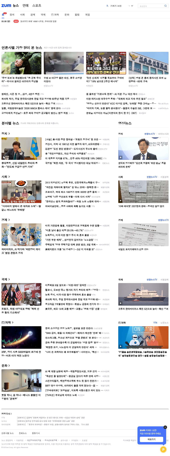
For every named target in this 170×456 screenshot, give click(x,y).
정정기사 (5, 413)
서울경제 (5, 85)
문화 (66, 14)
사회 (22, 14)
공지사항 (64, 440)
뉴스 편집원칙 (7, 440)
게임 (87, 14)
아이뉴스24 (163, 133)
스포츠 (36, 6)
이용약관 (19, 440)
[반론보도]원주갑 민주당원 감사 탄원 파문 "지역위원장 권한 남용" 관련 (46, 421)
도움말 (84, 440)
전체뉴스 (23, 433)
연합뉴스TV (48, 85)
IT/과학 (55, 14)
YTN (155, 322)
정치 (12, 14)
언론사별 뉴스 (7, 433)
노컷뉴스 (165, 322)
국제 (43, 14)
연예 (26, 6)
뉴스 (16, 6)
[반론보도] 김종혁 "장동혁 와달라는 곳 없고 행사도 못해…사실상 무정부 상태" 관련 (51, 417)
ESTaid (6, 447)
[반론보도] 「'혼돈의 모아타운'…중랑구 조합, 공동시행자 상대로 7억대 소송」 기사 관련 (53, 424)
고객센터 (74, 440)
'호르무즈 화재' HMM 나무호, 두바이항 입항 (38, 21)
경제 (32, 14)
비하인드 (89, 85)
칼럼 (77, 14)
